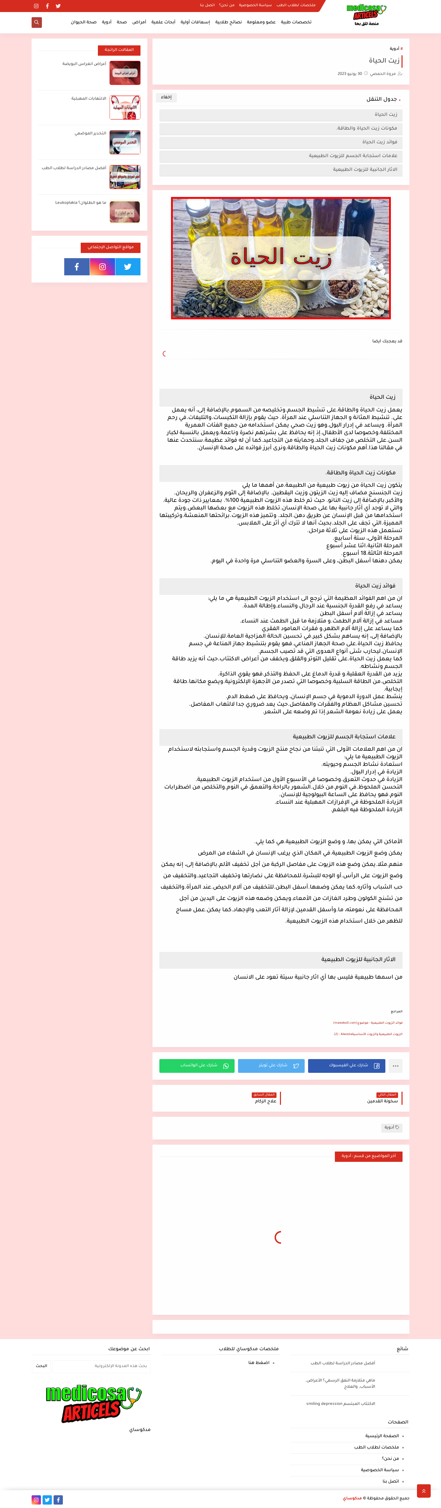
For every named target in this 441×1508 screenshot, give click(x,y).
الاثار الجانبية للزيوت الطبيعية (365, 170)
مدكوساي (352, 1499)
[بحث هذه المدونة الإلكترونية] (101, 1366)
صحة (122, 22)
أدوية (107, 22)
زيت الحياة (386, 115)
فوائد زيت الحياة (379, 142)
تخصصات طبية (296, 22)
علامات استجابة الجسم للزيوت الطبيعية (353, 156)
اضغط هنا (259, 1363)
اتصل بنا (207, 5)
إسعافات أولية (195, 22)
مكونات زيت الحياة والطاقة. (366, 128)
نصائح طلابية (228, 22)
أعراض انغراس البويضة (84, 64)
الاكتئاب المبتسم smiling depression (340, 1404)
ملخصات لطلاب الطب (296, 5)
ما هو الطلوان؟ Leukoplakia (80, 203)
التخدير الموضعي (90, 134)
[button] (346, 1066)
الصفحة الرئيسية (382, 1436)
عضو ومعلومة (261, 22)
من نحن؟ (227, 5)
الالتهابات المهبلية (88, 99)
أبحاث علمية (163, 22)
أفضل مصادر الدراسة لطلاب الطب (74, 168)
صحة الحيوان (84, 22)
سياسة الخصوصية (255, 5)
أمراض (139, 22)
